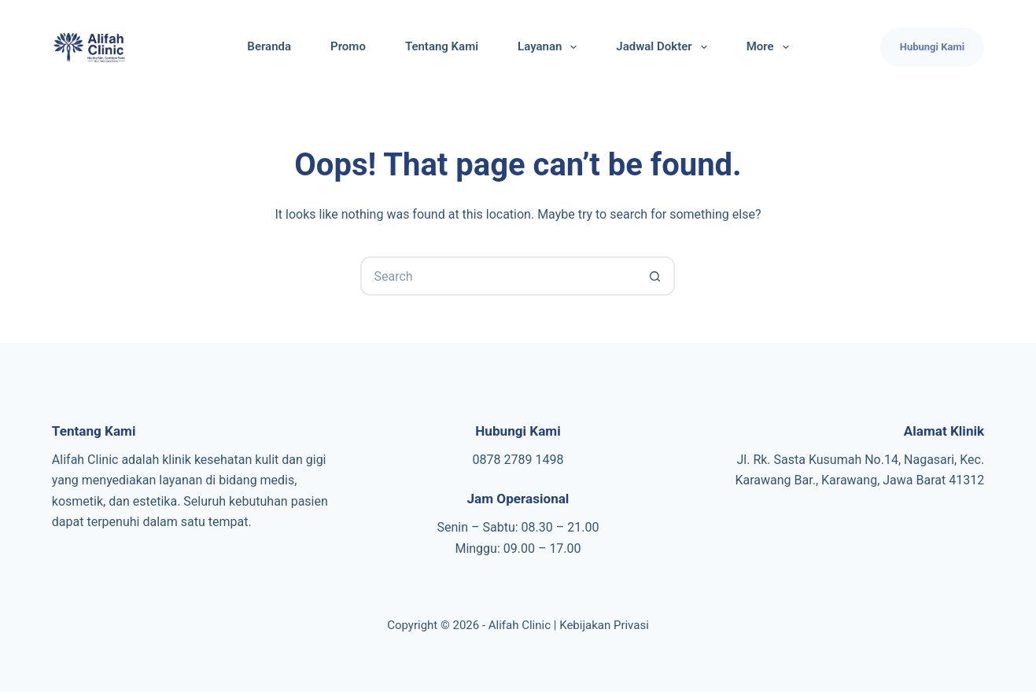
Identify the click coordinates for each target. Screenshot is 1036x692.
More (771, 47)
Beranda (269, 46)
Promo (348, 46)
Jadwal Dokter (664, 47)
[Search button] (655, 276)
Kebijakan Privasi (604, 625)
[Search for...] (498, 276)
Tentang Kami (441, 46)
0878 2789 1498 (518, 459)
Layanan (550, 47)
